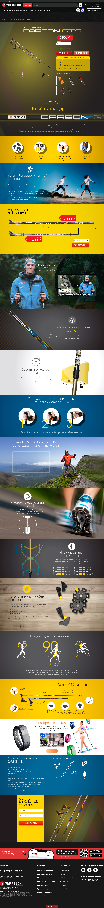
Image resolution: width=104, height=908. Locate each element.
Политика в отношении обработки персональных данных (11, 876)
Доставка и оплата (22, 10)
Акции (4, 10)
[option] (13, 75)
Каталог (63, 874)
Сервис (40, 10)
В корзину (81, 245)
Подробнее (52, 751)
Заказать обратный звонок (96, 6)
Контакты (47, 10)
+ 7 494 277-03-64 (93, 4)
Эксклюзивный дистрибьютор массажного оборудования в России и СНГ (84, 1)
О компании (11, 10)
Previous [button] (7, 75)
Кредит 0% (64, 881)
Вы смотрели (52, 907)
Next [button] (48, 75)
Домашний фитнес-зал (94, 10)
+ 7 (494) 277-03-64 (11, 870)
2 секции (59, 44)
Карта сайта (64, 889)
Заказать (31, 823)
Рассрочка (33, 10)
